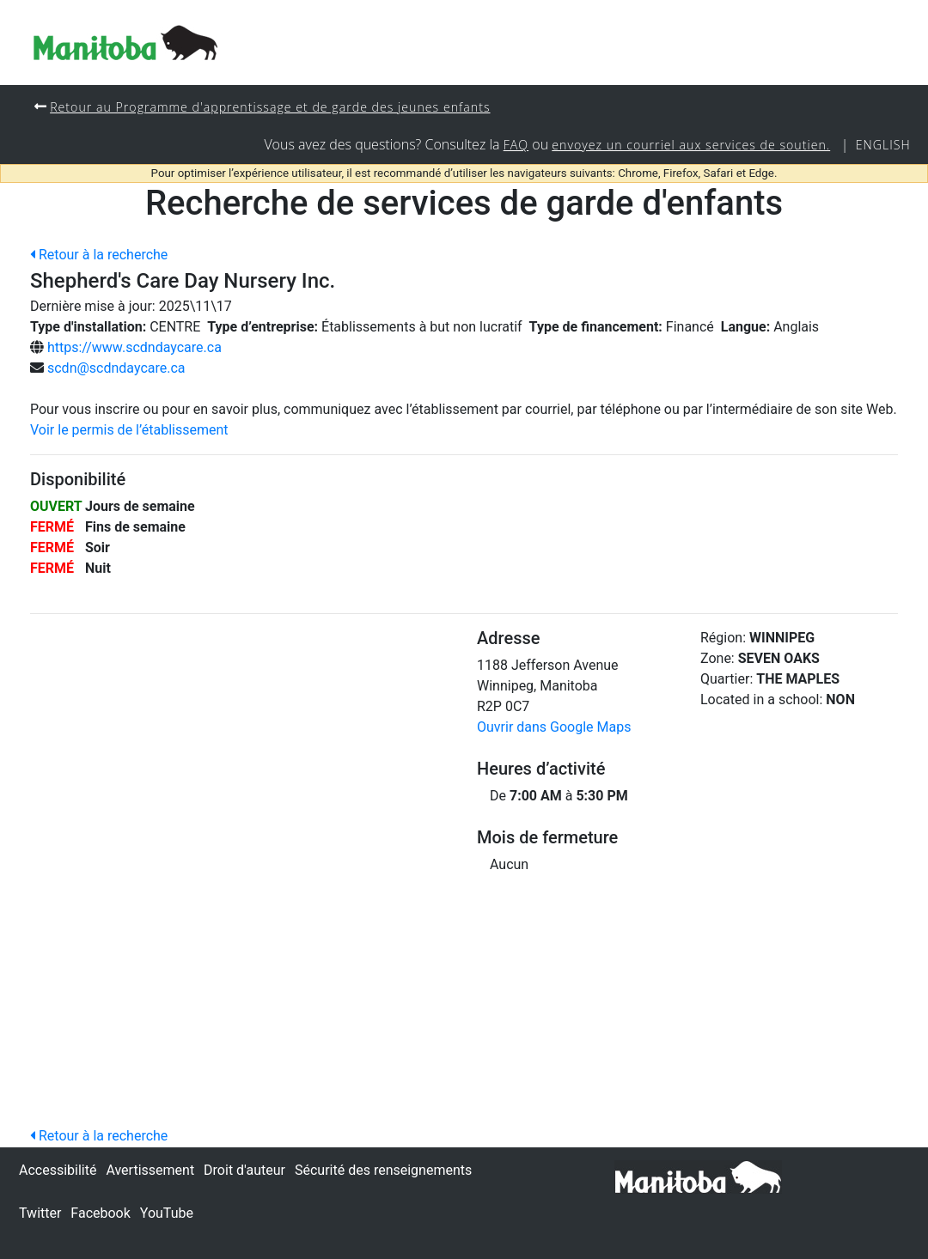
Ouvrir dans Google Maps (554, 728)
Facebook (100, 1213)
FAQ (511, 145)
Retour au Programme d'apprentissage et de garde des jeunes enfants (273, 107)
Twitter (40, 1213)
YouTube (166, 1213)
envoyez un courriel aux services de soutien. (688, 145)
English (883, 145)
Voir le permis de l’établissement (129, 431)
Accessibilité (57, 1170)
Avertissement (150, 1170)
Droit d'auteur (244, 1170)
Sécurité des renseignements (383, 1170)
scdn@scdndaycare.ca (116, 369)
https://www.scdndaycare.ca (134, 348)
